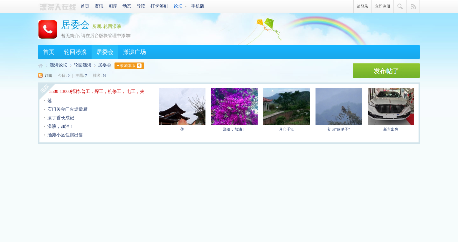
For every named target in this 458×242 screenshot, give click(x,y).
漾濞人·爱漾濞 (58, 6)
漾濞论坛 (58, 65)
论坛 (178, 6)
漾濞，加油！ (60, 126)
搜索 (400, 6)
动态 (126, 6)
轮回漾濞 (75, 52)
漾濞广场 (134, 52)
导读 (140, 6)
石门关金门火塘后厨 (67, 109)
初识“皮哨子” (339, 110)
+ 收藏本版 (129, 65)
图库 (112, 6)
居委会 (75, 24)
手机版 (198, 6)
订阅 (48, 75)
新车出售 (391, 110)
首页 (84, 6)
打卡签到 (159, 6)
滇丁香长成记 (60, 117)
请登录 (362, 6)
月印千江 (286, 110)
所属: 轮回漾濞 (106, 26)
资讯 (98, 6)
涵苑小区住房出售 (65, 135)
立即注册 (382, 6)
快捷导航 (413, 6)
